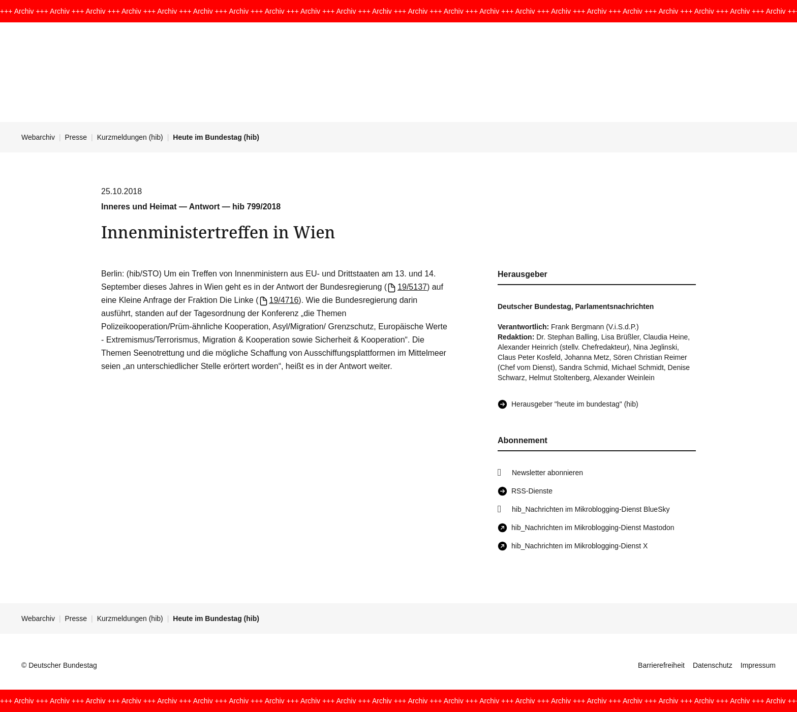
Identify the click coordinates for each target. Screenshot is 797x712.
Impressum (758, 665)
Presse (76, 137)
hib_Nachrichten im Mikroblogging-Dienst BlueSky (590, 509)
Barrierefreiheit (661, 665)
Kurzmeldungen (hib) (130, 137)
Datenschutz (712, 665)
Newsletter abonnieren (547, 473)
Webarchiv (38, 137)
